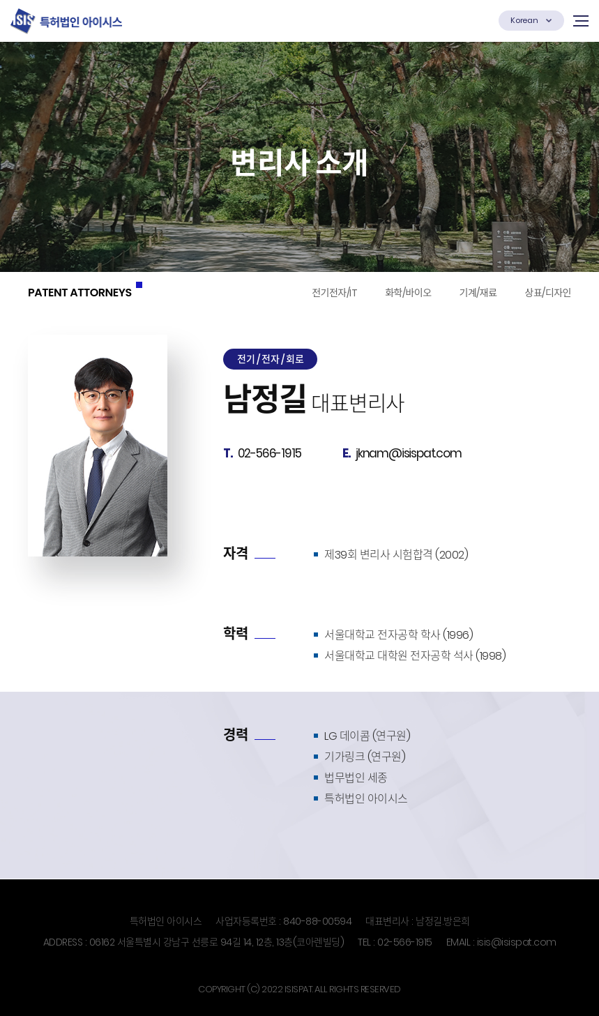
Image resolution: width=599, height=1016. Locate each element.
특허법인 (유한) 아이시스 (66, 21)
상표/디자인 (548, 293)
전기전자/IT (334, 293)
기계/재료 (478, 293)
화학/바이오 (408, 293)
